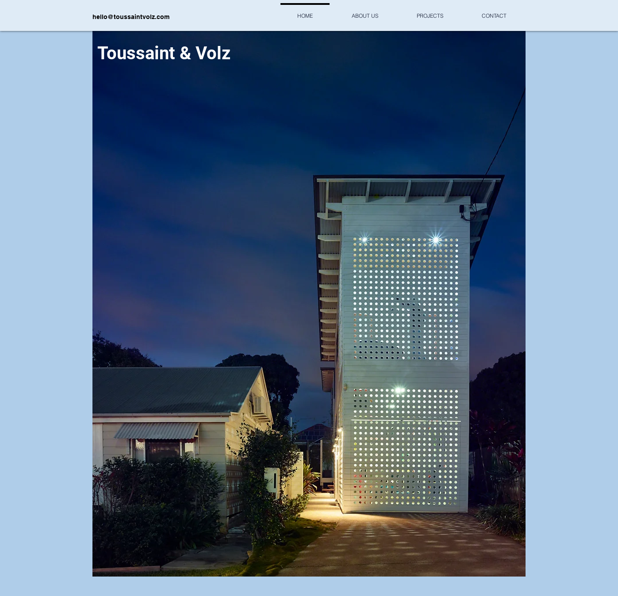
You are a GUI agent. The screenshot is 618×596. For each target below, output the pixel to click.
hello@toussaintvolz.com (130, 16)
